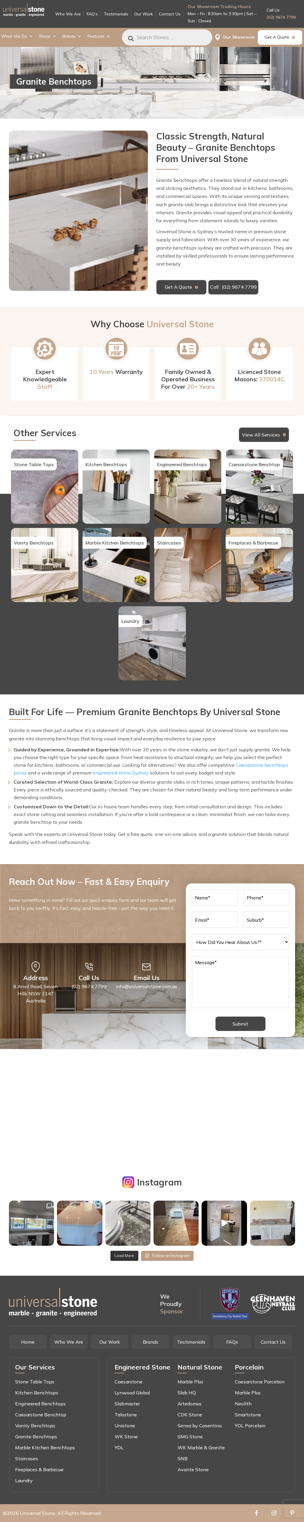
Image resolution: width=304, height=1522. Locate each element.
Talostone (126, 1415)
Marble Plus (190, 1382)
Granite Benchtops (36, 1437)
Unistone (125, 1426)
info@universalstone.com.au (146, 986)
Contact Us (169, 14)
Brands (69, 36)
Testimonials (116, 14)
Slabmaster (127, 1404)
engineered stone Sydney (121, 773)
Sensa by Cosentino (200, 1426)
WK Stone (126, 1437)
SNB (183, 1458)
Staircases (26, 1458)
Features (96, 36)
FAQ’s (92, 14)
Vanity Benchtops (35, 1426)
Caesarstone (128, 1382)
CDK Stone (190, 1415)
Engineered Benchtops (40, 1404)
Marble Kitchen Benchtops (45, 1447)
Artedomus (190, 1404)
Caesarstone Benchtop (40, 1415)
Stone (44, 36)
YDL (119, 1447)
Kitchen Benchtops (36, 1393)
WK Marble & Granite (201, 1447)
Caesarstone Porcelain (259, 1382)
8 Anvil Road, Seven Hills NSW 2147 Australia (35, 993)
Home (27, 1342)
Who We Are (68, 14)
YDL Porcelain (250, 1426)
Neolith (243, 1404)
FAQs (232, 1342)
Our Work (143, 14)
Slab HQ (187, 1393)
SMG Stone (190, 1437)
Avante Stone (193, 1469)
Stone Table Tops (34, 1382)
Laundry (24, 1480)
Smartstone (248, 1415)
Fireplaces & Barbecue (39, 1469)
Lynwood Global (132, 1393)
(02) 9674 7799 (281, 17)
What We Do (14, 36)
